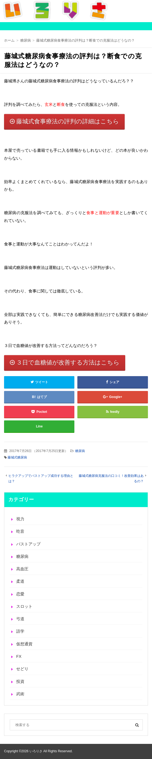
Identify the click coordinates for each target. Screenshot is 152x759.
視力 (20, 519)
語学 (20, 631)
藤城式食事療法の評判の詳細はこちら (67, 121)
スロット (24, 606)
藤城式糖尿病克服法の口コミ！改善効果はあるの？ (111, 478)
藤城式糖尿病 (17, 457)
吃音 (20, 531)
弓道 (20, 618)
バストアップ (28, 544)
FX (18, 656)
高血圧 (22, 568)
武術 (20, 693)
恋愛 (20, 594)
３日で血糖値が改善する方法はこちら (68, 362)
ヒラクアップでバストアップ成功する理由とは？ (40, 478)
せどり (22, 668)
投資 (20, 681)
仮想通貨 (24, 644)
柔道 (20, 581)
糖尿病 (80, 451)
